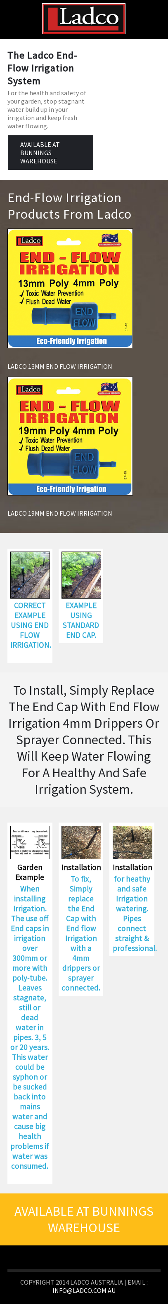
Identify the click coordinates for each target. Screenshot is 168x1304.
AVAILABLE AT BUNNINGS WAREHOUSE (40, 152)
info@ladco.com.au (84, 1290)
